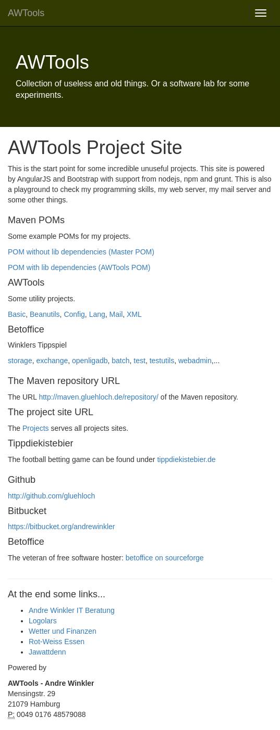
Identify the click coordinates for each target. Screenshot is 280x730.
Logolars (43, 621)
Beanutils (45, 314)
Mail (116, 314)
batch (120, 360)
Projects (35, 428)
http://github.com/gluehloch (51, 496)
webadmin (195, 360)
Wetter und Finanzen (62, 631)
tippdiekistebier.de (186, 459)
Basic (17, 314)
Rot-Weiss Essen (56, 641)
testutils (162, 360)
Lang (97, 314)
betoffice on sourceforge (165, 558)
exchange (52, 360)
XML (134, 314)
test (139, 360)
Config (74, 314)
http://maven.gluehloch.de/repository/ (99, 397)
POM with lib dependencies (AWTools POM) (79, 267)
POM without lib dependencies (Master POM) (81, 252)
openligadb (90, 360)
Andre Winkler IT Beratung (72, 610)
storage (20, 360)
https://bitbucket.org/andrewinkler (61, 526)
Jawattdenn (47, 652)
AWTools (26, 13)
